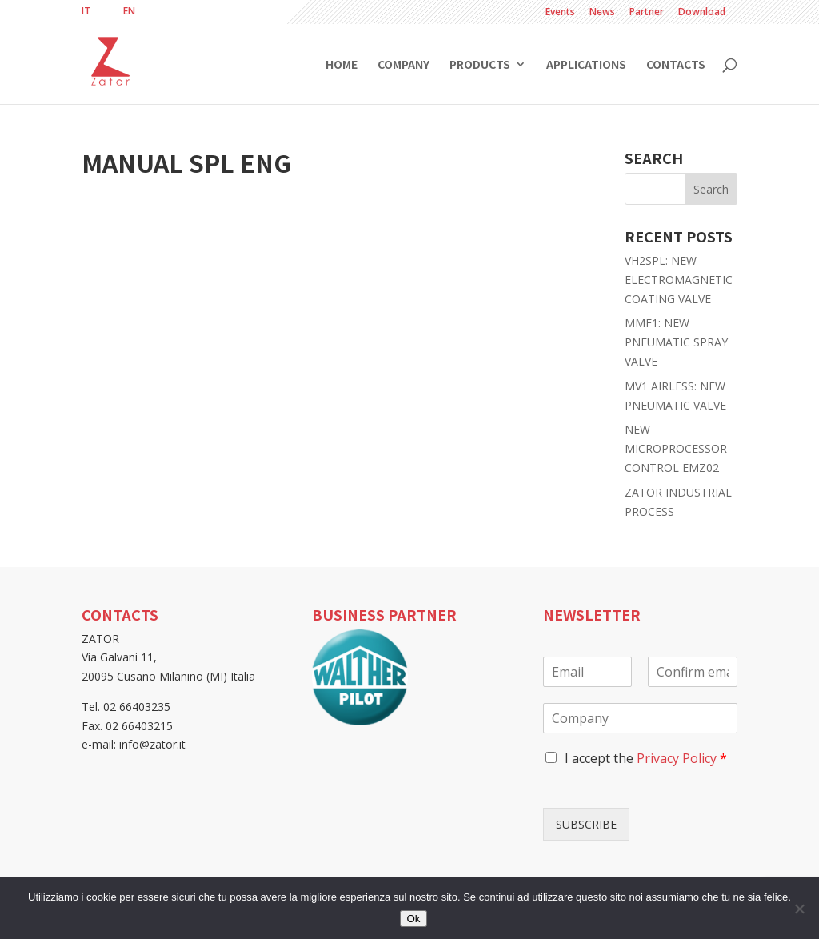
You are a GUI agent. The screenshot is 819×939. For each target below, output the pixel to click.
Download (701, 12)
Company (403, 65)
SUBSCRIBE (586, 824)
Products (479, 65)
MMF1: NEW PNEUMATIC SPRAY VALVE (676, 342)
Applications (586, 65)
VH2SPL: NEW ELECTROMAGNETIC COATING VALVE (679, 279)
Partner (646, 12)
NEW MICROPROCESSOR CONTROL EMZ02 (676, 448)
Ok (413, 919)
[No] (799, 909)
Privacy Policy (677, 758)
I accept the (646, 758)
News (602, 12)
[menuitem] (86, 11)
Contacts (675, 65)
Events (560, 12)
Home (342, 65)
